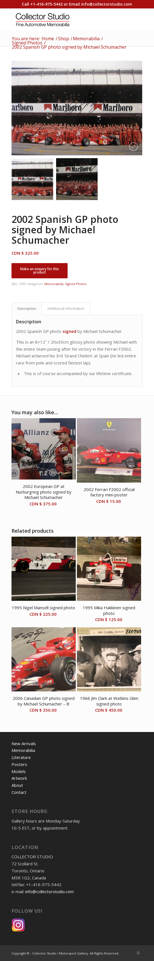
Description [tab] (26, 308)
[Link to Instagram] (138, 953)
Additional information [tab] (65, 308)
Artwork (19, 778)
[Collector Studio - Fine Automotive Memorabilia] (64, 19)
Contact (19, 792)
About (17, 785)
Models (19, 771)
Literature (21, 757)
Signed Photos (75, 284)
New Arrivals (24, 743)
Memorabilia (53, 284)
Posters (19, 764)
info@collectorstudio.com (106, 4)
